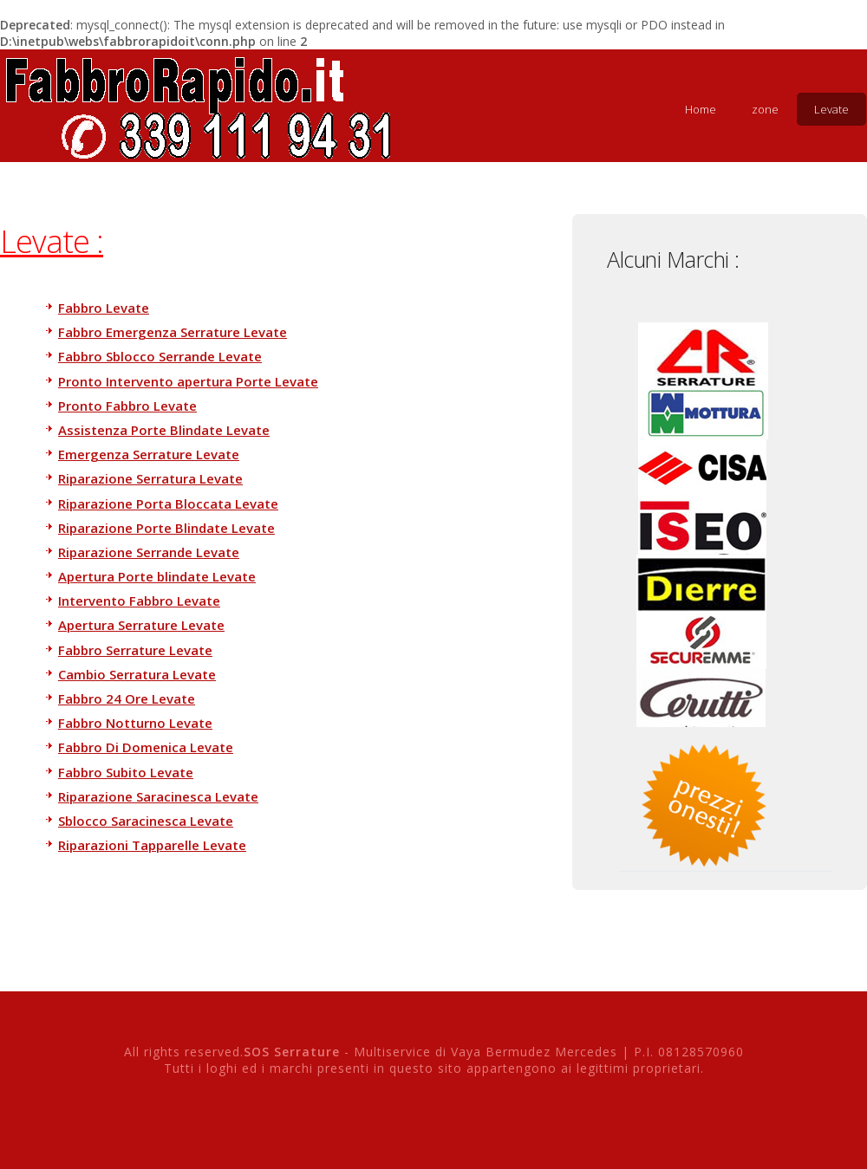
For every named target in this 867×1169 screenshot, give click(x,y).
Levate (831, 109)
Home (700, 109)
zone (765, 109)
